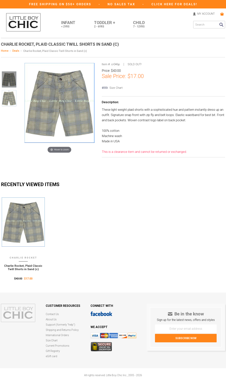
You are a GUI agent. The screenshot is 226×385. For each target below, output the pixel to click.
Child (139, 25)
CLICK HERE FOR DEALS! (174, 4)
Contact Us (52, 314)
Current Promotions (57, 346)
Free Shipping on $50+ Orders (61, 4)
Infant (68, 25)
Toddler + (104, 25)
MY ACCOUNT (206, 13)
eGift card (51, 356)
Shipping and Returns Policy (62, 330)
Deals (15, 50)
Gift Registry (53, 351)
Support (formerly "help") (60, 325)
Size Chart (52, 340)
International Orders (57, 335)
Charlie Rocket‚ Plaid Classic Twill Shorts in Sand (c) (23, 267)
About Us (51, 319)
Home (4, 50)
